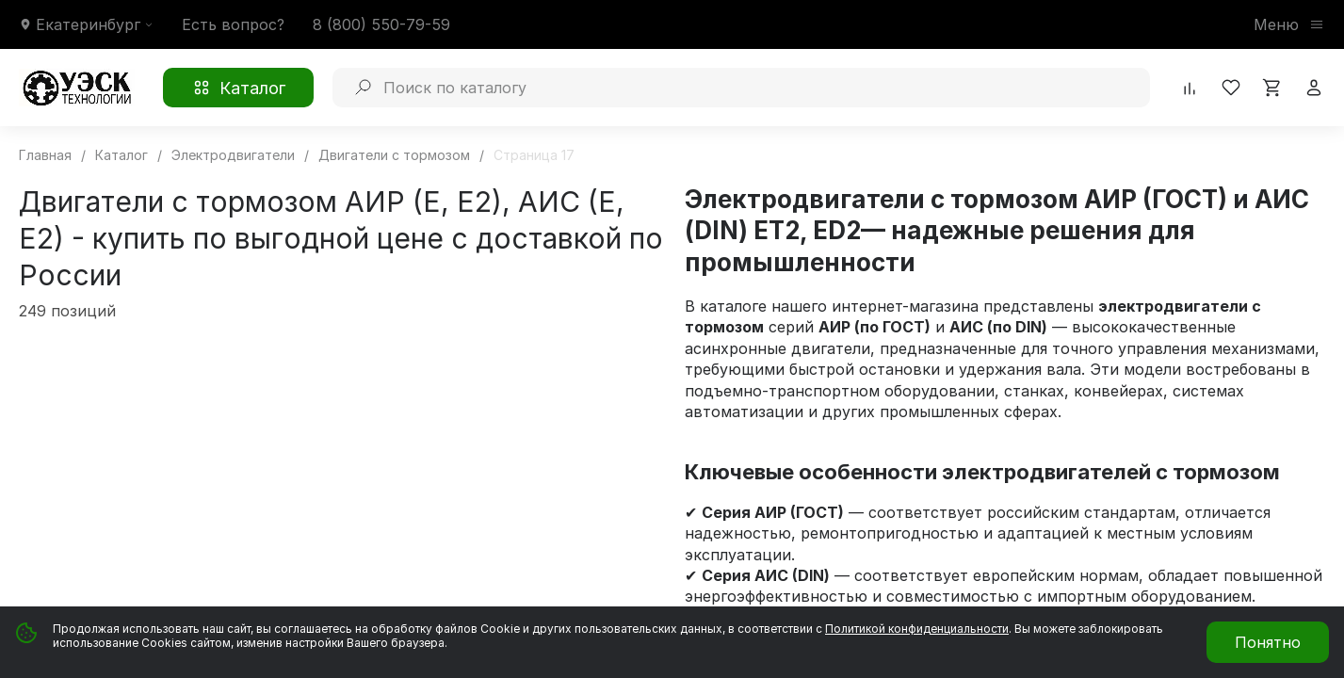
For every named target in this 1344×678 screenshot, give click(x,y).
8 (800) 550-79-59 (381, 24)
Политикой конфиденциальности (917, 629)
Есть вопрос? (233, 24)
